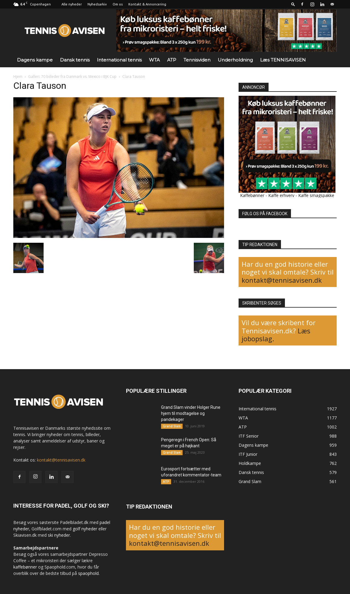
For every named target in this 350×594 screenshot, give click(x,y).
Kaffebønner (252, 195)
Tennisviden (196, 60)
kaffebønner (25, 567)
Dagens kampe (35, 60)
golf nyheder (85, 529)
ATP (171, 60)
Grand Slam (172, 426)
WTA (154, 60)
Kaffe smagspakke (316, 195)
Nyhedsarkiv (97, 4)
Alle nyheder (71, 4)
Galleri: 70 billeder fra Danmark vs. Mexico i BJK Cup (72, 76)
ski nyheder (59, 535)
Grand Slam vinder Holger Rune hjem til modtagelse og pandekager (190, 413)
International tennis (119, 60)
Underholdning (235, 60)
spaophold (88, 573)
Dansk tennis (75, 60)
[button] (293, 4)
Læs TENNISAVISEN (283, 60)
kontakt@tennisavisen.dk (282, 280)
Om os (118, 4)
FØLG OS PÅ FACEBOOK (264, 213)
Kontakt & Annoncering (147, 4)
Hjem (17, 76)
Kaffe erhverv (281, 195)
